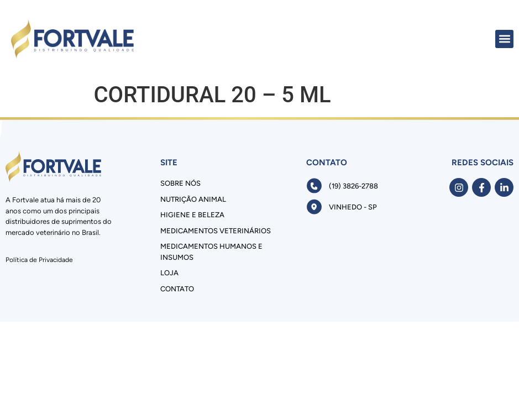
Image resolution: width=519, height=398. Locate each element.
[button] (504, 39)
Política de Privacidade (39, 260)
